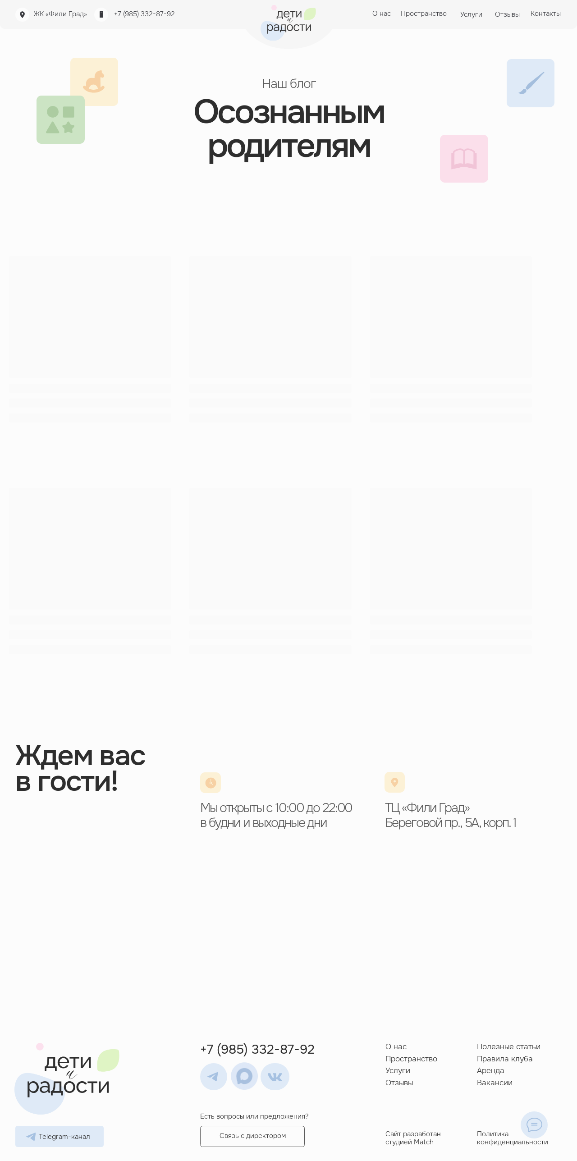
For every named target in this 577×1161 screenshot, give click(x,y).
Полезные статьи (508, 1046)
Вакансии (495, 1083)
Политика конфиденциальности (512, 1138)
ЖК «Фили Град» (60, 14)
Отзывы (399, 1083)
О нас (396, 1046)
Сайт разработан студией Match (413, 1138)
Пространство (411, 1059)
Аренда (490, 1070)
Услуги (397, 1070)
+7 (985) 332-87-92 (144, 14)
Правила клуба (505, 1059)
